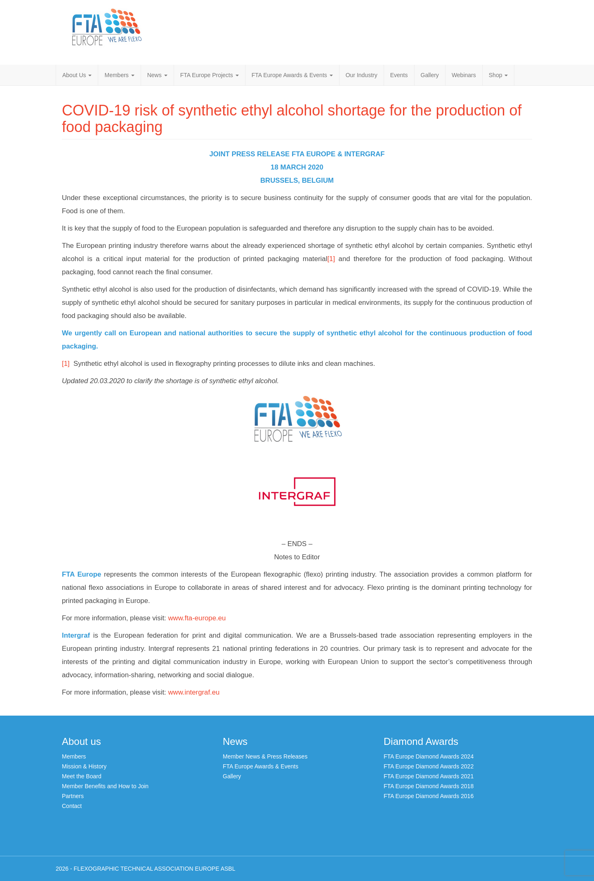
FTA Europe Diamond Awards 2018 (429, 786)
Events (399, 75)
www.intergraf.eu (193, 692)
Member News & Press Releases (265, 756)
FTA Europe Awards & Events (292, 75)
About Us (77, 75)
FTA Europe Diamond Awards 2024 (429, 756)
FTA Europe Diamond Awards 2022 (429, 766)
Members (119, 75)
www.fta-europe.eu (197, 618)
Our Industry (361, 75)
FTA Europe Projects (209, 75)
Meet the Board (81, 776)
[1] (331, 259)
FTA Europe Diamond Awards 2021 (429, 776)
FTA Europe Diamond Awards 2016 (429, 796)
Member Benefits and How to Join (105, 786)
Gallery (430, 75)
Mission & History (84, 766)
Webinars (464, 75)
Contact (72, 806)
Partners (73, 796)
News (157, 75)
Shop (498, 75)
